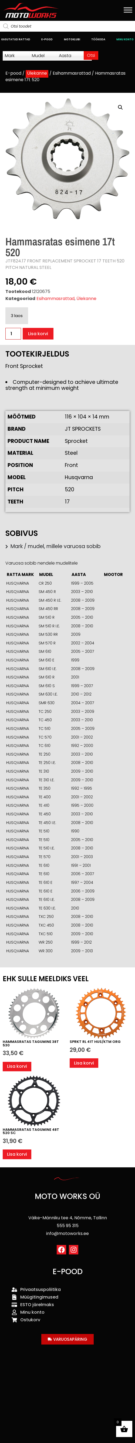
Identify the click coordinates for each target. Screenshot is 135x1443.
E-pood (13, 73)
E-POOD (47, 39)
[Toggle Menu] (128, 9)
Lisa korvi (38, 334)
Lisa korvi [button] (17, 1066)
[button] (120, 107)
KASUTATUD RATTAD (15, 39)
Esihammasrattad (72, 73)
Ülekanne (37, 73)
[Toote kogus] (13, 334)
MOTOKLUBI (72, 39)
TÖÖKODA (98, 39)
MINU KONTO (125, 39)
